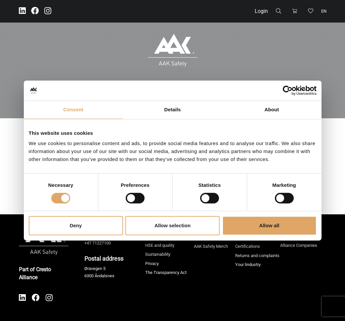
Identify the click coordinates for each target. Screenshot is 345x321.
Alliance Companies (298, 245)
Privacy (152, 263)
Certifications (247, 246)
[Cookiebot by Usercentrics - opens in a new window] (288, 90)
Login (261, 11)
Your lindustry (248, 264)
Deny (76, 225)
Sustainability (157, 254)
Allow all (269, 225)
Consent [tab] (73, 109)
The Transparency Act (166, 272)
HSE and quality (159, 245)
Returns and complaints (257, 255)
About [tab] (272, 109)
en (323, 11)
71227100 (101, 243)
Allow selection (172, 225)
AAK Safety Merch (211, 246)
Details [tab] (172, 109)
